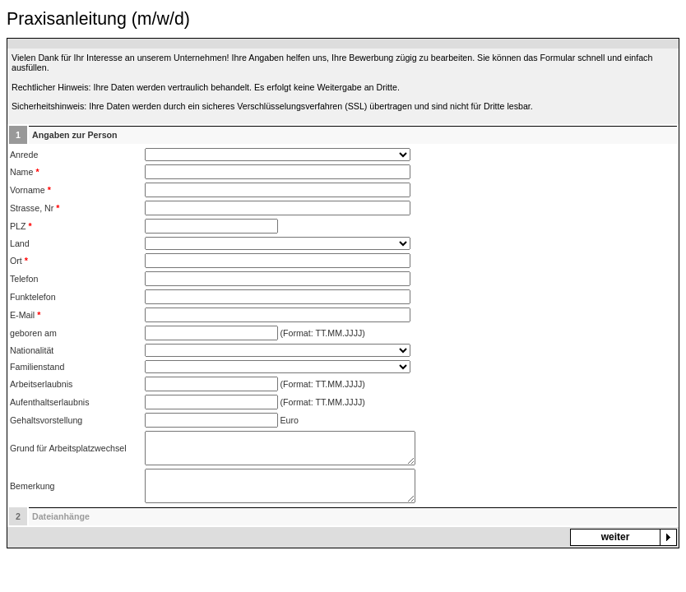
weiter (615, 537)
